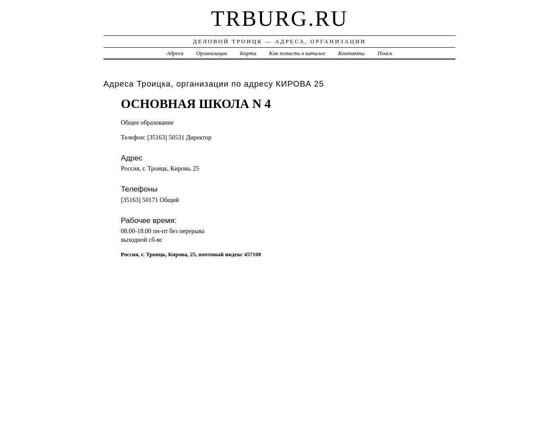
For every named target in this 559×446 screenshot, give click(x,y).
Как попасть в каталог (297, 53)
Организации (211, 53)
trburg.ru (279, 18)
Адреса (175, 53)
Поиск (384, 53)
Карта (248, 53)
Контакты (351, 53)
